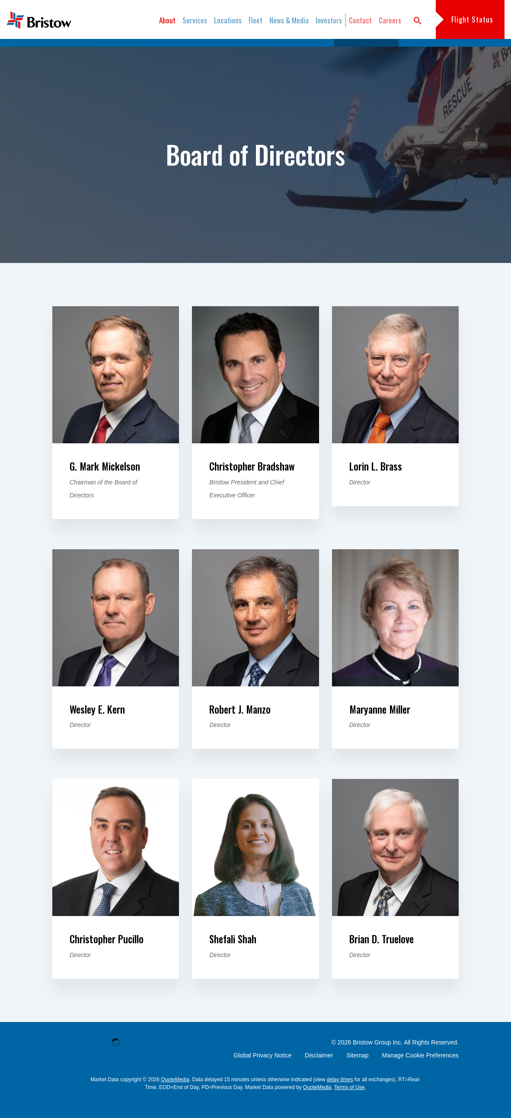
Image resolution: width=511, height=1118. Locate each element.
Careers (390, 20)
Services (194, 20)
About (167, 20)
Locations (228, 20)
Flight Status (472, 19)
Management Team (299, 51)
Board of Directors (365, 51)
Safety (165, 51)
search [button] (417, 21)
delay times (340, 1098)
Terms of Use (349, 1105)
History (250, 51)
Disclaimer (319, 1073)
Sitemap (357, 1073)
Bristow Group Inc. (377, 1060)
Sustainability (207, 51)
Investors (329, 20)
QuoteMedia (175, 1098)
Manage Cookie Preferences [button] (420, 1073)
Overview (131, 51)
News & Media (289, 20)
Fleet (255, 20)
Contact (360, 20)
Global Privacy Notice (262, 1073)
